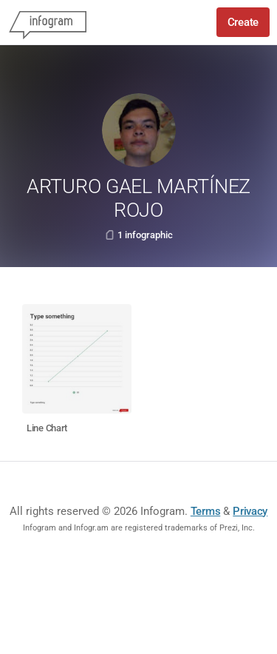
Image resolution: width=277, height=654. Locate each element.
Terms (206, 511)
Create (243, 22)
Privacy (250, 511)
